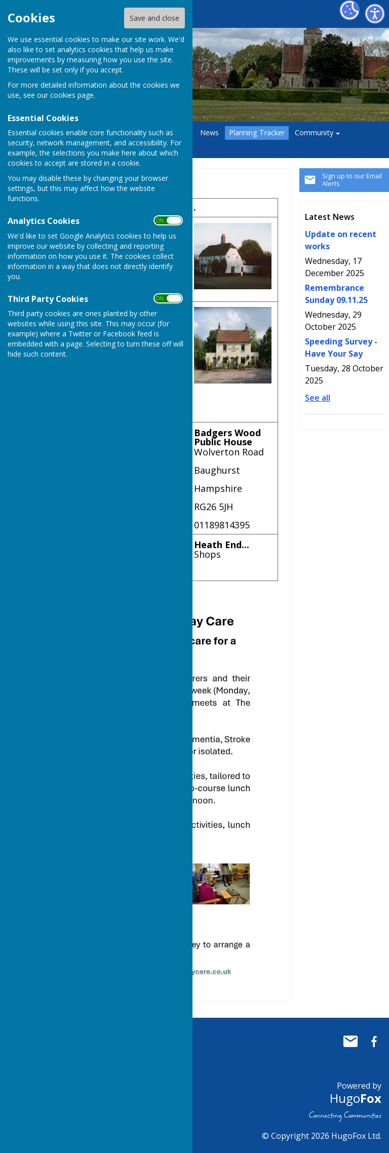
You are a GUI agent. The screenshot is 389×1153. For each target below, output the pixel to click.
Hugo (355, 1098)
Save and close (154, 18)
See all (317, 397)
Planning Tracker (257, 132)
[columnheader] (233, 208)
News (209, 132)
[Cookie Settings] (349, 10)
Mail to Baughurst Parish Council (350, 1041)
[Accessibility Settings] (375, 14)
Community (314, 132)
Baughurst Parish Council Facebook (373, 1041)
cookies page (72, 95)
